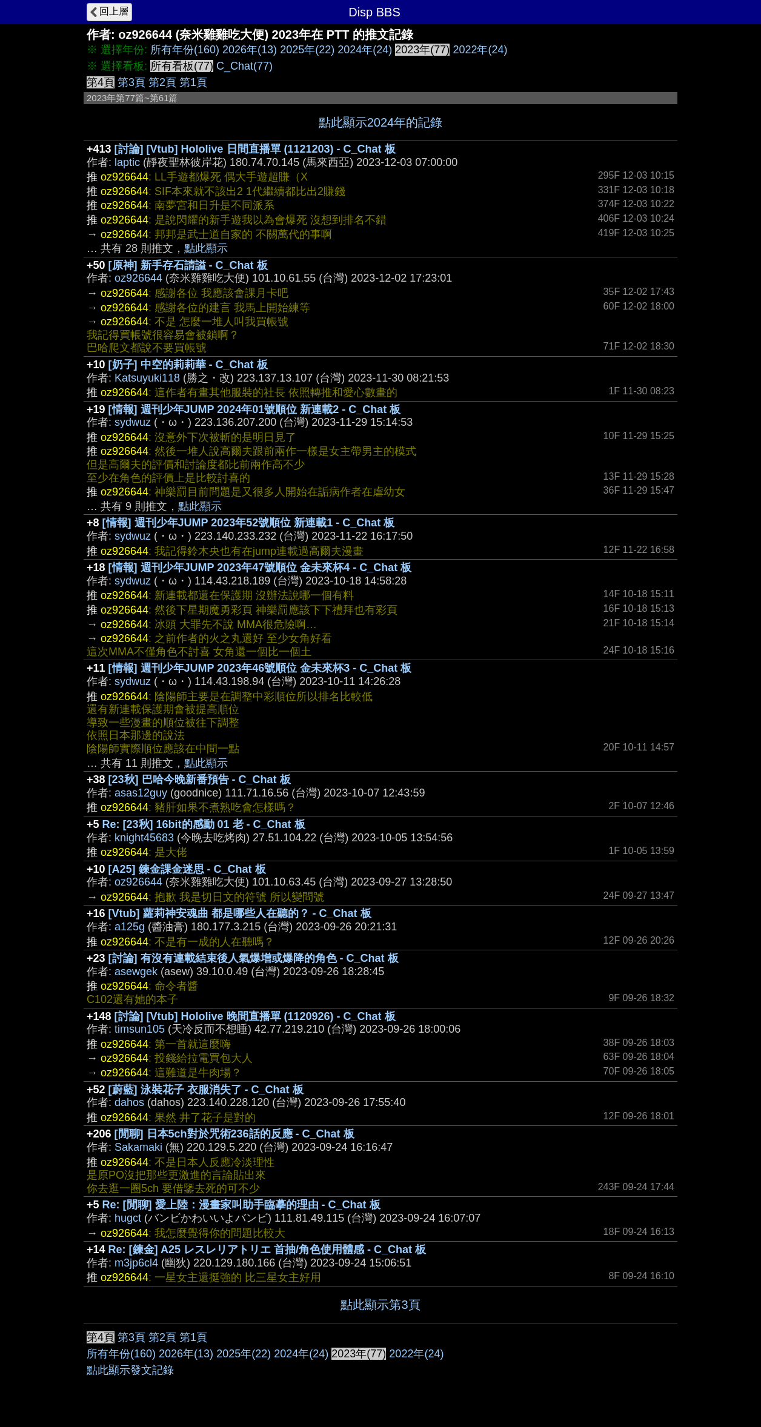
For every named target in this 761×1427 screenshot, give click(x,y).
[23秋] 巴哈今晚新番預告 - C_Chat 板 (199, 779)
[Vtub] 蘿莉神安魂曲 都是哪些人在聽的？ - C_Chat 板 (239, 913)
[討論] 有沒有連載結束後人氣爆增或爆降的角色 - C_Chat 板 (253, 958)
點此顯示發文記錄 (130, 1370)
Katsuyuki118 (147, 378)
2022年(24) (480, 50)
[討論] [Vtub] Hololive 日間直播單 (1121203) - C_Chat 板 (255, 149)
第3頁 (131, 82)
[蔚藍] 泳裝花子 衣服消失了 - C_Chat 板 (206, 1090)
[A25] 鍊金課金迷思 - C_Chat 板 (187, 869)
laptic (127, 162)
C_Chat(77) (244, 66)
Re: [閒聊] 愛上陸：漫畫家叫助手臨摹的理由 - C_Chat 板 (241, 1205)
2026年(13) (249, 50)
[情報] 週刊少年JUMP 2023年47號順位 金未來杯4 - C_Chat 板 (260, 567)
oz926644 (138, 278)
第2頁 (162, 82)
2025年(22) (307, 50)
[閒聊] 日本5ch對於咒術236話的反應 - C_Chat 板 (234, 1134)
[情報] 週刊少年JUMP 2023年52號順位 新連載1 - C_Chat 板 (248, 523)
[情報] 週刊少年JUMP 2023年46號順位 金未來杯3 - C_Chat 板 (260, 668)
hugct (128, 1218)
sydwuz (133, 422)
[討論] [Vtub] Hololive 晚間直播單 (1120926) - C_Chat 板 (255, 1016)
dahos (129, 1102)
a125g (130, 927)
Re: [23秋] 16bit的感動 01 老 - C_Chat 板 (203, 824)
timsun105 (140, 1029)
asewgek (136, 971)
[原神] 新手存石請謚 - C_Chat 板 (188, 265)
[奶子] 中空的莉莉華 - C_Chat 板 (188, 365)
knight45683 (144, 838)
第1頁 (193, 82)
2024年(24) (364, 50)
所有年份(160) (184, 50)
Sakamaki (138, 1147)
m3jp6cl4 (136, 1263)
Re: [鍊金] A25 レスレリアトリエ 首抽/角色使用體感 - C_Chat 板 (267, 1249)
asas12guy (141, 793)
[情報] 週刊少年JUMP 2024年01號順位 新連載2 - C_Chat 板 (254, 409)
